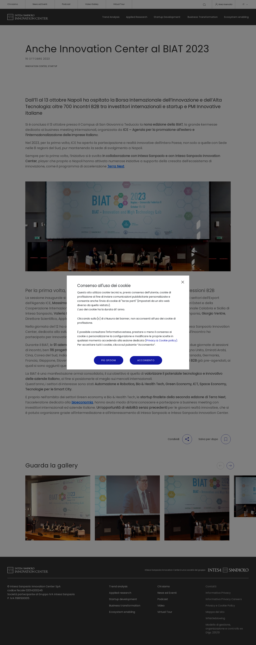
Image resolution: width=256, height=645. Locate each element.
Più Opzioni (108, 360)
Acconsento (145, 360)
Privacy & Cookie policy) (161, 340)
